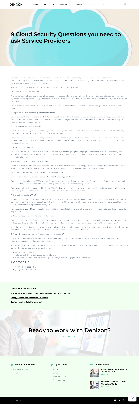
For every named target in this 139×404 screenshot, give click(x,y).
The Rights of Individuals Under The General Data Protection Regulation (42, 293)
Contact (102, 4)
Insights (79, 4)
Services (65, 4)
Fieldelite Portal (59, 377)
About (90, 4)
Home (35, 4)
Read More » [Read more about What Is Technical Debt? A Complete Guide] (106, 386)
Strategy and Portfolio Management (26, 302)
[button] (125, 4)
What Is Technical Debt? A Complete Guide (114, 383)
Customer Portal (59, 380)
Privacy (16, 373)
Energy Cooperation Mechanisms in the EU (29, 298)
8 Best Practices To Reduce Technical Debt (114, 370)
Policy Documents (20, 369)
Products (49, 4)
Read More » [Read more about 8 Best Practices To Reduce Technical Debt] (106, 374)
